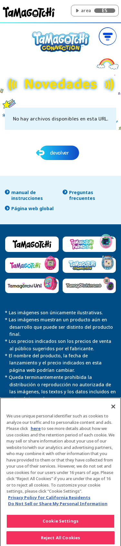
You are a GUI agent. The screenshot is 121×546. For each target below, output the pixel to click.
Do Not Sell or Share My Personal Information (57, 506)
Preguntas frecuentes (82, 195)
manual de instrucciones (27, 195)
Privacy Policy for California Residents (49, 500)
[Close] (113, 409)
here (36, 431)
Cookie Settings (60, 524)
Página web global (32, 208)
